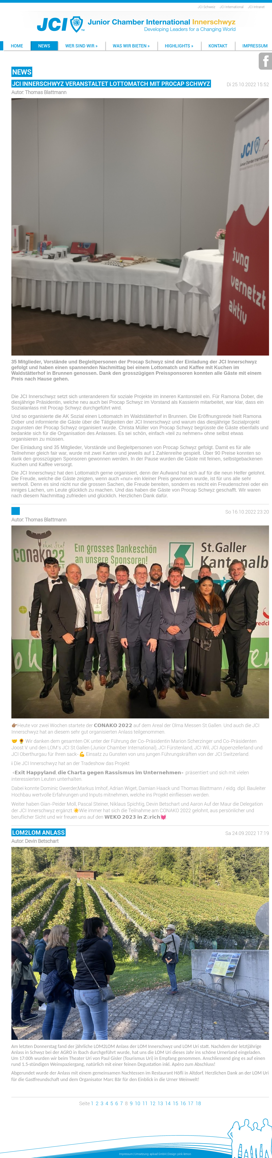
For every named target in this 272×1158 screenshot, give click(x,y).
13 (160, 1103)
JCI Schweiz (206, 7)
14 (168, 1103)
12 (152, 1103)
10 (137, 1103)
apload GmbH (158, 1154)
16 (183, 1103)
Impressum (126, 1154)
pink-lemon (184, 1154)
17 (190, 1103)
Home (17, 46)
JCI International (232, 7)
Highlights (179, 46)
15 (175, 1103)
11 (145, 1103)
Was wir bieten (131, 46)
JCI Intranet (256, 7)
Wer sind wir (81, 46)
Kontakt (218, 46)
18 (198, 1103)
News (44, 46)
